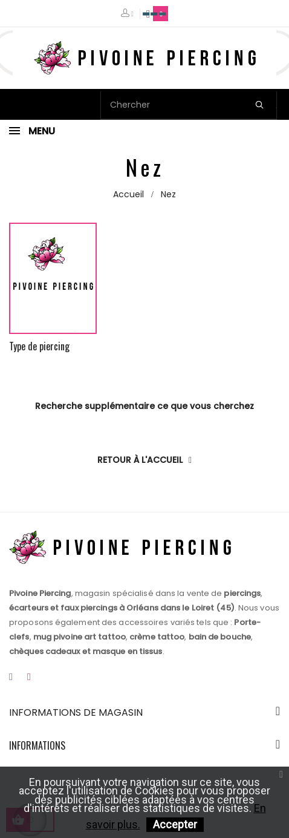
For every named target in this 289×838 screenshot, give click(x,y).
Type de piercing (39, 346)
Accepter (175, 824)
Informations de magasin (76, 712)
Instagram (29, 677)
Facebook (11, 677)
